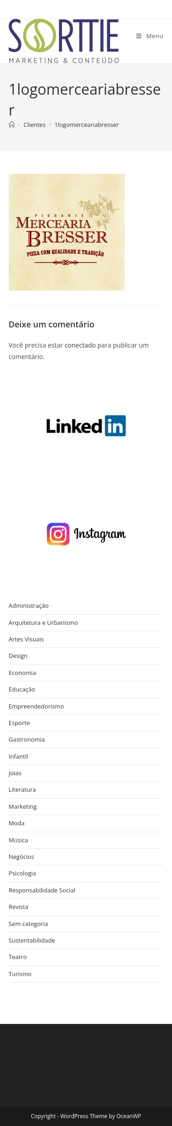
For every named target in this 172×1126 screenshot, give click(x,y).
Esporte (19, 723)
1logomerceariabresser (87, 124)
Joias (15, 773)
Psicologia (22, 873)
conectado (80, 345)
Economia (22, 673)
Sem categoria (28, 924)
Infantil (18, 756)
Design (18, 656)
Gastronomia (27, 739)
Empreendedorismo (36, 706)
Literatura (22, 789)
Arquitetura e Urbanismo (43, 622)
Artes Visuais (26, 639)
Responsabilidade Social (42, 890)
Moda (17, 823)
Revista (18, 907)
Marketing (23, 806)
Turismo (20, 974)
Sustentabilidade (32, 940)
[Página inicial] (12, 124)
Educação (22, 689)
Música (18, 840)
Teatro (18, 957)
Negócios (21, 856)
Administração (29, 605)
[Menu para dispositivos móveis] (149, 36)
